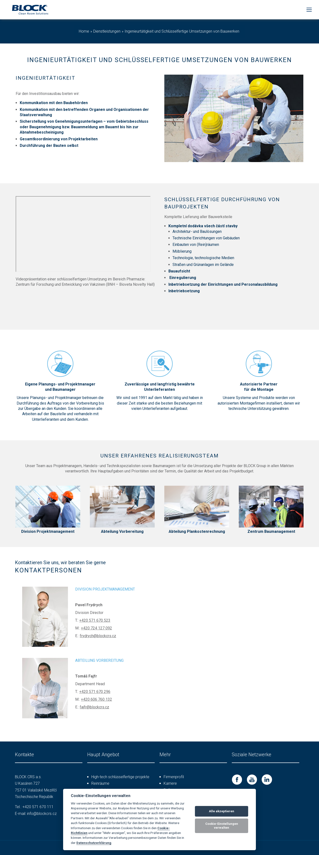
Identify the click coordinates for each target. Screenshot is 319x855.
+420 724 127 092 (96, 628)
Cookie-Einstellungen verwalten (221, 825)
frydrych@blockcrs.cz (98, 636)
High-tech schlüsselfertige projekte (120, 777)
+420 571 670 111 (37, 807)
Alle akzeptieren (221, 811)
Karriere (170, 783)
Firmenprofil (174, 777)
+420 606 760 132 (96, 699)
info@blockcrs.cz (42, 813)
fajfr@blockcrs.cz (94, 707)
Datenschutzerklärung (93, 843)
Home (84, 31)
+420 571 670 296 (94, 691)
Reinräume (100, 783)
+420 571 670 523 (94, 620)
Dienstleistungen (106, 31)
